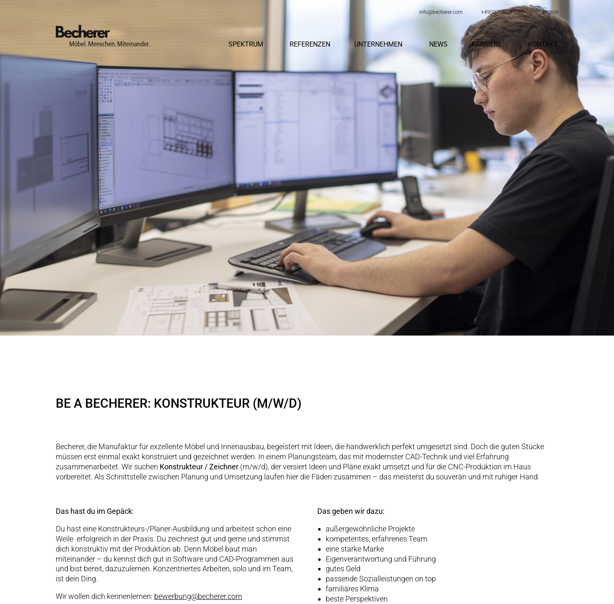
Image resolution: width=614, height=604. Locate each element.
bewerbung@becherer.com (198, 596)
